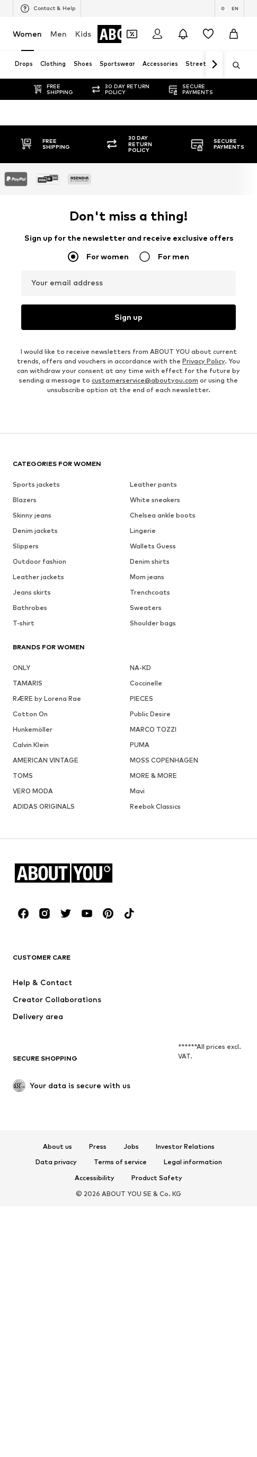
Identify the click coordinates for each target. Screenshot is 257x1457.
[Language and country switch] (229, 8)
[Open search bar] (232, 65)
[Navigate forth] (214, 65)
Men (58, 33)
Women (27, 33)
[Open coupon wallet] (132, 34)
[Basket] (233, 34)
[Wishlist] (208, 34)
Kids (83, 33)
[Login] (157, 34)
